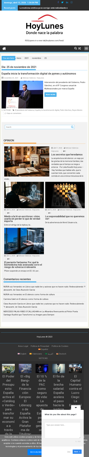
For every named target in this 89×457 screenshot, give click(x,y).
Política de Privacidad (40, 346)
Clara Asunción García (13, 304)
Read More (50, 95)
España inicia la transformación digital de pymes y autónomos (39, 73)
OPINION (9, 140)
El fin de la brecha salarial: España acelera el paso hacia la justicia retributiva (58, 397)
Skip (69, 452)
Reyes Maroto (77, 110)
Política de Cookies (60, 346)
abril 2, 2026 (10, 256)
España (37, 110)
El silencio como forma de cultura (40, 294)
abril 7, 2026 (57, 148)
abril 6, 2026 (10, 210)
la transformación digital (50, 110)
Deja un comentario (14, 113)
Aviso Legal (23, 346)
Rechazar (36, 452)
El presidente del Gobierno (24, 110)
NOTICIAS (7, 110)
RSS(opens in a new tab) (35, 40)
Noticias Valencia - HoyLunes (33, 78)
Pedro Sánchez (65, 110)
